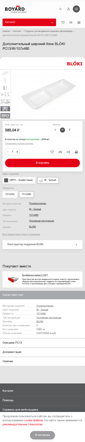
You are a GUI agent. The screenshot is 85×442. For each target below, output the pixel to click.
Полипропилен (37, 204)
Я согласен (42, 435)
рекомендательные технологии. (23, 424)
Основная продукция (41, 221)
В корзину (42, 163)
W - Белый (35, 209)
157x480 (33, 215)
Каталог (10, 22)
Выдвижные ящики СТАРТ (35, 275)
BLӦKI (32, 227)
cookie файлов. (34, 420)
